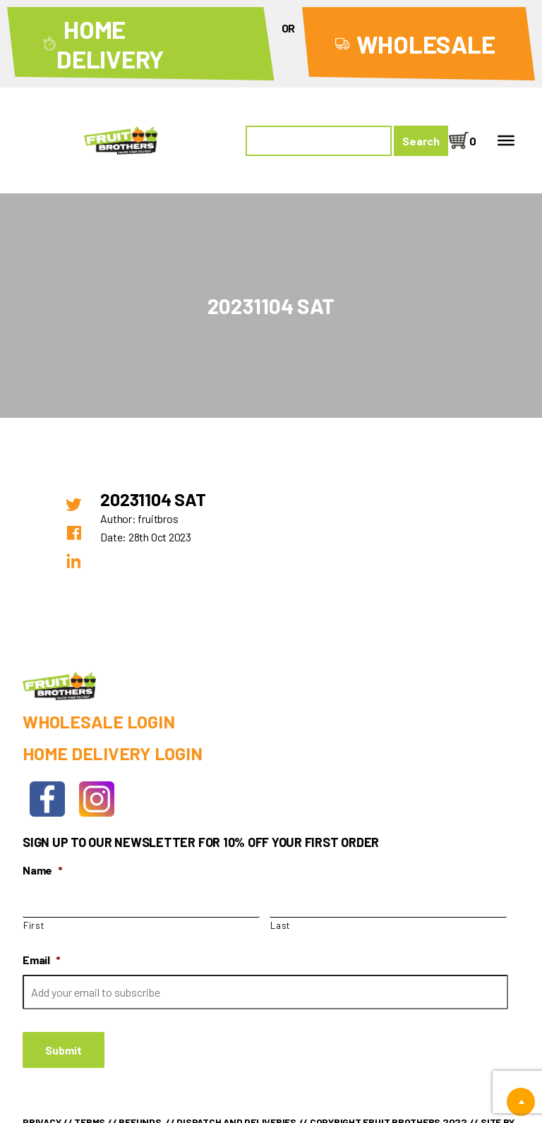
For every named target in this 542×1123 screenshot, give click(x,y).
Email (42, 959)
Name (43, 870)
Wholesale (425, 44)
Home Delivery (110, 43)
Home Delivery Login (112, 753)
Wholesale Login (98, 721)
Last (280, 925)
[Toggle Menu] (506, 140)
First (33, 925)
